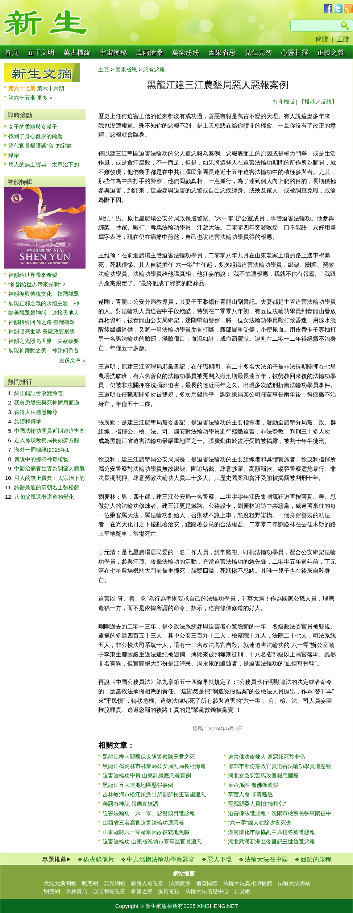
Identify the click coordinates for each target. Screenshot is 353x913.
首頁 (11, 52)
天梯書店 (76, 891)
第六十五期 (22, 98)
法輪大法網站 (294, 883)
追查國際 (207, 883)
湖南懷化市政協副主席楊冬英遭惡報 (271, 832)
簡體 (322, 39)
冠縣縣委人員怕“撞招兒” (257, 804)
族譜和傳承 (27, 421)
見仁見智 (258, 52)
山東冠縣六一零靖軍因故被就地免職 (146, 832)
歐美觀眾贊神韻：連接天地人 (43, 313)
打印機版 (284, 102)
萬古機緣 (77, 52)
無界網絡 (114, 883)
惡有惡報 (154, 69)
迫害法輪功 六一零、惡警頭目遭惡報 (149, 813)
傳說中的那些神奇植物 (41, 459)
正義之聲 (331, 52)
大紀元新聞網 (60, 883)
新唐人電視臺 (147, 883)
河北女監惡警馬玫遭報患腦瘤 (263, 775)
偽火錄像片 (98, 859)
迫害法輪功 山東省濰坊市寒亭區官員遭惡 (152, 841)
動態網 (90, 883)
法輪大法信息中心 (207, 891)
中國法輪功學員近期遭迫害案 (49, 431)
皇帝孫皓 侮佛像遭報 (253, 785)
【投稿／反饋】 (318, 102)
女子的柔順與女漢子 (32, 127)
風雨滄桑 (149, 52)
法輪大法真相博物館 (247, 883)
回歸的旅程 (315, 859)
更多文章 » (72, 360)
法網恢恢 (180, 883)
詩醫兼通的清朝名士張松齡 (46, 487)
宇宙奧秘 (113, 52)
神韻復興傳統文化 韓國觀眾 (43, 294)
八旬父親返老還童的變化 (44, 497)
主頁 (103, 69)
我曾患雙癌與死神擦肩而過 (46, 402)
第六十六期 (50, 88)
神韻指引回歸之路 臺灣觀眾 (41, 322)
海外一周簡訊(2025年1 (41, 450)
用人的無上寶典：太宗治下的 (43, 164)
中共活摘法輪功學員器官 (161, 859)
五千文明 (41, 52)
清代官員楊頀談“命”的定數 (40, 145)
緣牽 (13, 155)
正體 (343, 39)
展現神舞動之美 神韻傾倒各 (43, 350)
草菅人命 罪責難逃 (250, 794)
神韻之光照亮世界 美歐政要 (43, 341)
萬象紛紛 (186, 52)
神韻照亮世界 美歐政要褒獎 (41, 331)
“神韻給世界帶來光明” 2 (37, 284)
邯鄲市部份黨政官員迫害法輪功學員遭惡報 (279, 766)
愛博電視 (169, 891)
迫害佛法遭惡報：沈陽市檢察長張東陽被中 (279, 813)
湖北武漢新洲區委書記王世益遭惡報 (271, 841)
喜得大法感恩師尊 (36, 412)
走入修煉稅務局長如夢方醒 (46, 440)
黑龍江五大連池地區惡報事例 (138, 785)
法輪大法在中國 (266, 859)
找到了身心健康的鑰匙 (35, 136)
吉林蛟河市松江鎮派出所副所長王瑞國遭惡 (154, 794)
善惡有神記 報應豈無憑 (130, 804)
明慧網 (52, 891)
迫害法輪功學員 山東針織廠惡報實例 (147, 775)
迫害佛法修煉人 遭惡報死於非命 (267, 757)
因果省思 (222, 52)
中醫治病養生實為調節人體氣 (49, 468)
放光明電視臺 (109, 891)
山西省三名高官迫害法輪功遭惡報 (143, 822)
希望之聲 (142, 891)
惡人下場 (219, 859)
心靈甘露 (294, 52)
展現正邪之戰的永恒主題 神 (43, 303)
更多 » (45, 98)
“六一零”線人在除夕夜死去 (259, 822)
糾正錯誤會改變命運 (38, 393)
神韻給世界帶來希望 (32, 275)
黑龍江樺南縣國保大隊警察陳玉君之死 (149, 757)
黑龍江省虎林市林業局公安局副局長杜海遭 (154, 766)
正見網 (242, 891)
